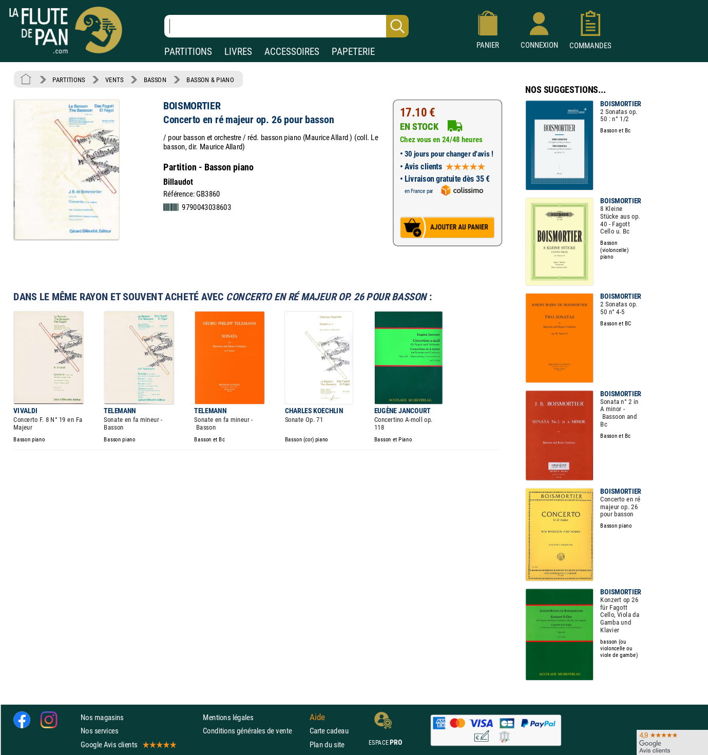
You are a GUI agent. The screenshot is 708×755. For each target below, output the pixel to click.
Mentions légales (228, 717)
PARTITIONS (188, 51)
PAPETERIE (353, 51)
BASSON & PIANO (210, 79)
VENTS (114, 79)
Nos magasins (102, 717)
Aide (317, 717)
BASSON (155, 79)
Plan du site (327, 744)
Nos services (99, 731)
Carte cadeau (329, 731)
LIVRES (238, 51)
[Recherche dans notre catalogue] (286, 26)
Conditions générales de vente (254, 731)
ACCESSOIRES (291, 51)
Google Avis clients (128, 744)
